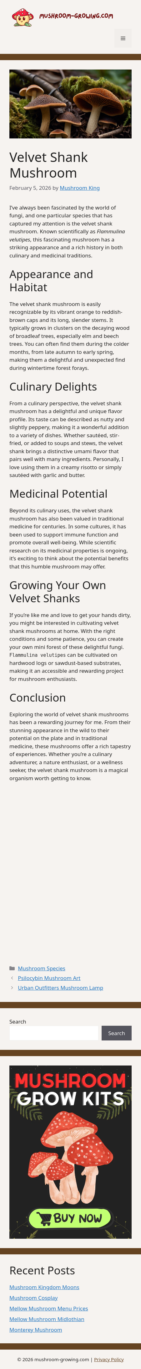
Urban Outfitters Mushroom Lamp (60, 987)
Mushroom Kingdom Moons (44, 1287)
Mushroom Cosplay (33, 1297)
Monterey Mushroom (35, 1329)
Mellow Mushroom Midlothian (46, 1319)
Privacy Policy (109, 1359)
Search (17, 1021)
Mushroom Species (41, 968)
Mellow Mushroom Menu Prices (48, 1308)
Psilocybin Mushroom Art (49, 978)
